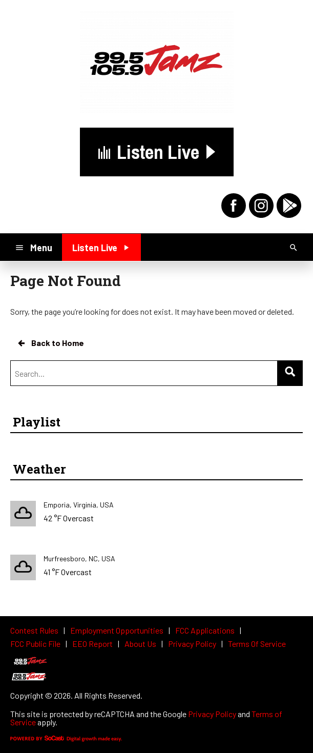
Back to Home (50, 343)
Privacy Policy (212, 714)
